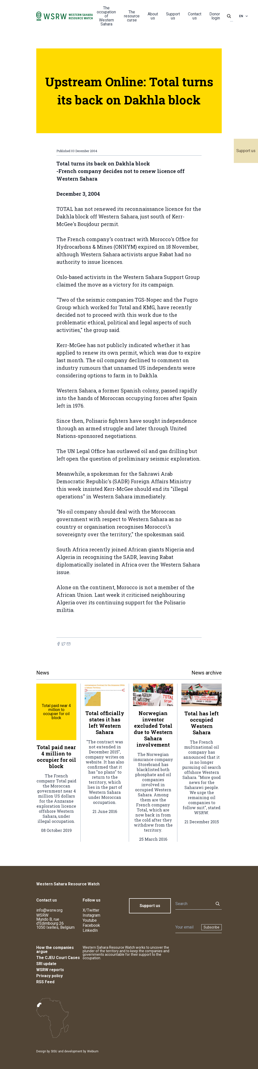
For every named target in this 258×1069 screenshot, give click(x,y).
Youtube (90, 920)
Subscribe (211, 927)
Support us (245, 150)
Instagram (91, 915)
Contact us (194, 16)
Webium (93, 1051)
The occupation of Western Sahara (106, 16)
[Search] (193, 903)
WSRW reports (50, 969)
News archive (206, 673)
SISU (54, 1051)
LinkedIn (90, 930)
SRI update (46, 963)
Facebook (91, 925)
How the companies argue (55, 949)
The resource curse (132, 16)
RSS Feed (45, 981)
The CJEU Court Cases (58, 957)
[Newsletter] (186, 927)
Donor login (214, 16)
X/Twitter (91, 910)
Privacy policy (49, 975)
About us (153, 16)
